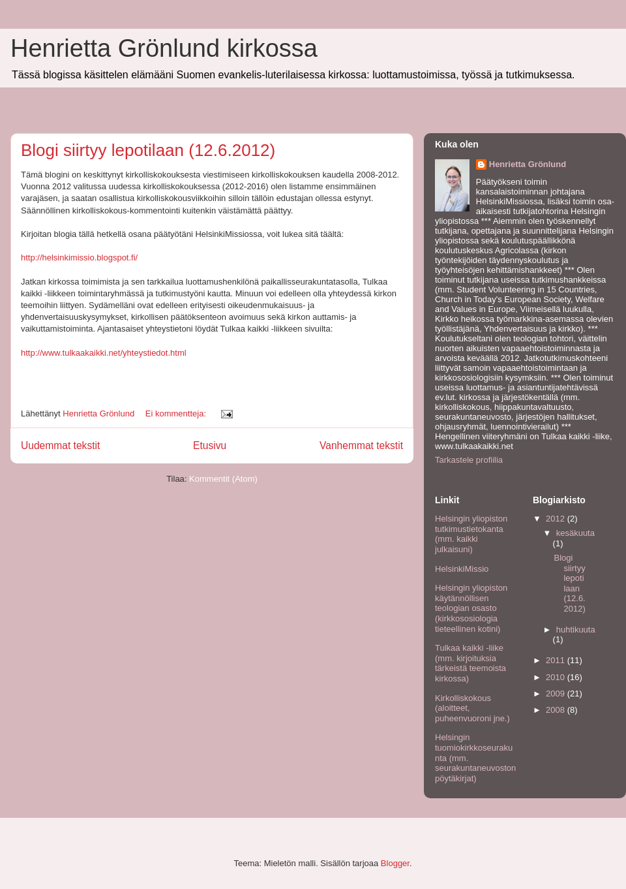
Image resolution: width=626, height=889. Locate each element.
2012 (556, 518)
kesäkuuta (575, 533)
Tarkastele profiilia (469, 460)
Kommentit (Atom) (223, 479)
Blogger (395, 863)
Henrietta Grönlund (527, 164)
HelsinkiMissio (461, 569)
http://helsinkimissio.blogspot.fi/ (79, 257)
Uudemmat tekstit (60, 445)
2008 (556, 710)
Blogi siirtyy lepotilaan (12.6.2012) (148, 150)
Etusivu (209, 445)
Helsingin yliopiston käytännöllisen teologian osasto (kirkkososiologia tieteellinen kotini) (471, 608)
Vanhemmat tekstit (361, 445)
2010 (556, 677)
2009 (556, 693)
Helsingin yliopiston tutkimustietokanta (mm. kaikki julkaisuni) (471, 534)
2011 (556, 660)
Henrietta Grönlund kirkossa (164, 48)
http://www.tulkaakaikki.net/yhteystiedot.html (103, 353)
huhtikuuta (575, 629)
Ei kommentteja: (177, 413)
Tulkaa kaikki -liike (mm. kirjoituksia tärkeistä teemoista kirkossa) (470, 663)
